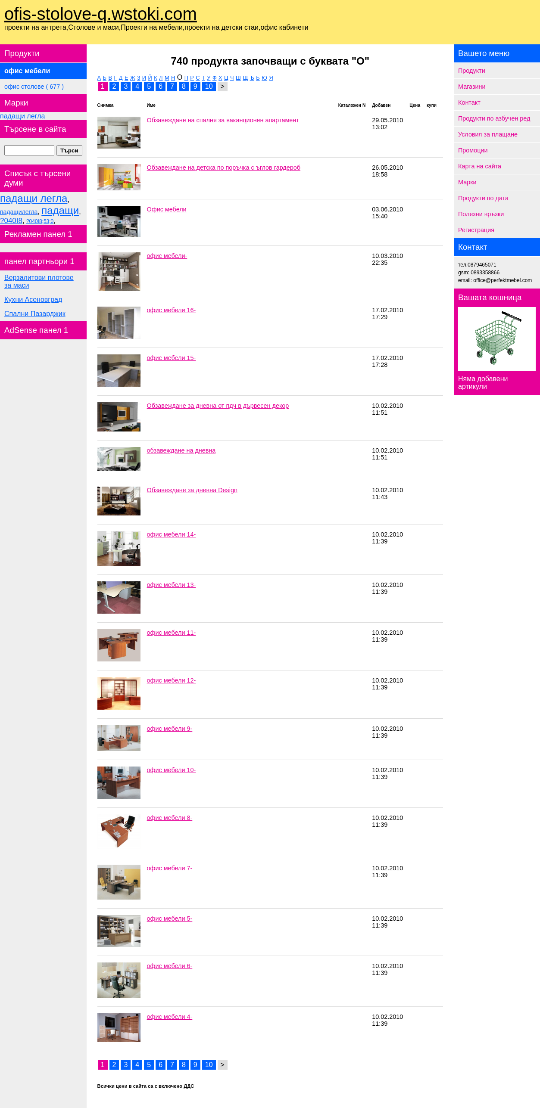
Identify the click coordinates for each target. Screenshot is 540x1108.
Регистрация (476, 230)
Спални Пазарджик (35, 313)
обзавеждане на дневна (181, 450)
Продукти (471, 70)
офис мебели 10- (171, 770)
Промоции (473, 150)
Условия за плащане (488, 134)
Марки (467, 182)
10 (209, 86)
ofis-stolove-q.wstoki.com (100, 13)
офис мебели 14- (171, 534)
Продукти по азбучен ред (494, 118)
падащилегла (18, 211)
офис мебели (27, 70)
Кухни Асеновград (33, 299)
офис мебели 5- (170, 918)
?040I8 (11, 221)
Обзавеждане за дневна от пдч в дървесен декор (218, 405)
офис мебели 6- (170, 965)
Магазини (472, 86)
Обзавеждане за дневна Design (192, 490)
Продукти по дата (483, 198)
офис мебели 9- (170, 728)
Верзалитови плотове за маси (39, 281)
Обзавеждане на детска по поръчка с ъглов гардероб (223, 167)
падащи (60, 210)
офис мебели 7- (170, 868)
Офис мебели (167, 209)
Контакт (469, 102)
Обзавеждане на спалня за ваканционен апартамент (223, 120)
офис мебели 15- (171, 357)
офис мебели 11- (171, 632)
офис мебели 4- (170, 1016)
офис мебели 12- (171, 680)
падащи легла (22, 116)
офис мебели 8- (170, 817)
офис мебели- (167, 255)
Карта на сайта (479, 166)
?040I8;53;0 (39, 221)
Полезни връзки (481, 214)
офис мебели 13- (171, 584)
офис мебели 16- (171, 310)
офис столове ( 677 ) (34, 86)
